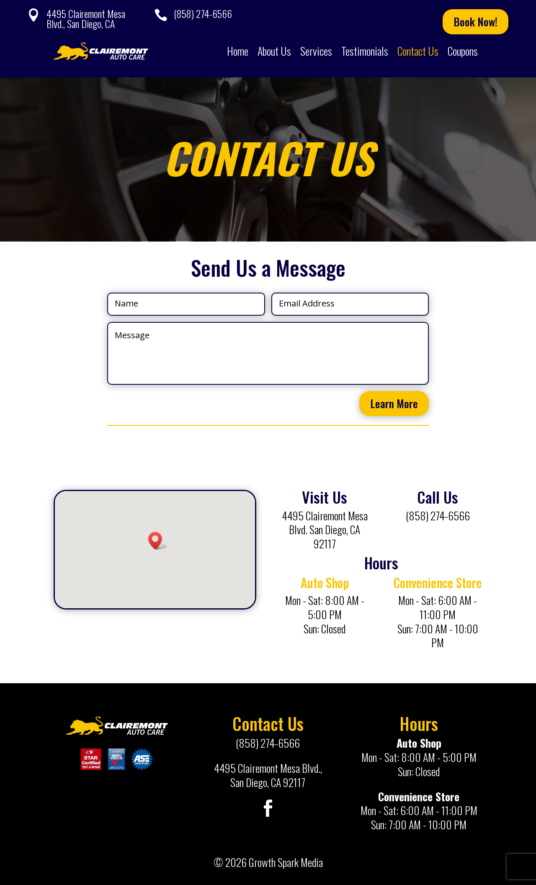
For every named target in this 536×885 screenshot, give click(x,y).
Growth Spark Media (286, 862)
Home (237, 51)
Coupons (463, 51)
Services (316, 51)
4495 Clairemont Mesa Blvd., (268, 768)
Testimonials (364, 51)
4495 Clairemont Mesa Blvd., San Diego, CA (85, 18)
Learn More (394, 403)
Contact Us (417, 51)
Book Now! (475, 21)
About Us (274, 51)
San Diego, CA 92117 (267, 782)
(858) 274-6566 (203, 13)
